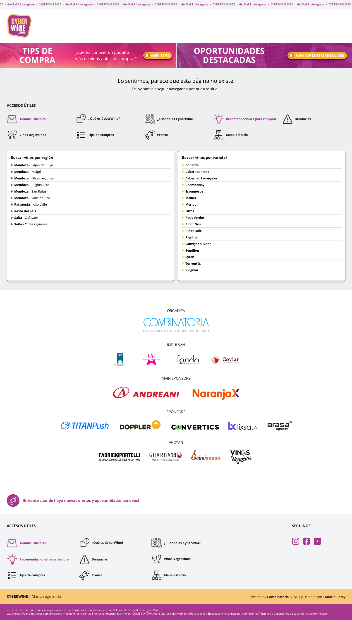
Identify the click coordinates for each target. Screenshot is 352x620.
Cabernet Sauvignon (201, 178)
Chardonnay (194, 185)
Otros (189, 211)
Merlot (190, 204)
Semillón (192, 250)
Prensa (156, 135)
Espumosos (194, 191)
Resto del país (25, 211)
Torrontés (193, 263)
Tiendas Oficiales (26, 119)
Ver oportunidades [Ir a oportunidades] (316, 55)
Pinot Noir (193, 231)
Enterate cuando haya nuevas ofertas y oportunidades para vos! (73, 500)
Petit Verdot (194, 217)
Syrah (189, 257)
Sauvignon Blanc (198, 244)
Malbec (190, 198)
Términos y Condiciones (87, 610)
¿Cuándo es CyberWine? (169, 119)
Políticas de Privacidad (127, 610)
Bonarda (192, 165)
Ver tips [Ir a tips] (157, 55)
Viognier (191, 270)
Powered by (269, 597)
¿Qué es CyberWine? (98, 119)
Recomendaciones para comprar (244, 119)
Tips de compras (95, 135)
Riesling (191, 237)
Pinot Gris (193, 224)
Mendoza (33, 165)
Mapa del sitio (230, 135)
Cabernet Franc (197, 171)
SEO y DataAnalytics (319, 597)
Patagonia (30, 204)
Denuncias (296, 119)
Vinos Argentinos (26, 135)
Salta (26, 217)
